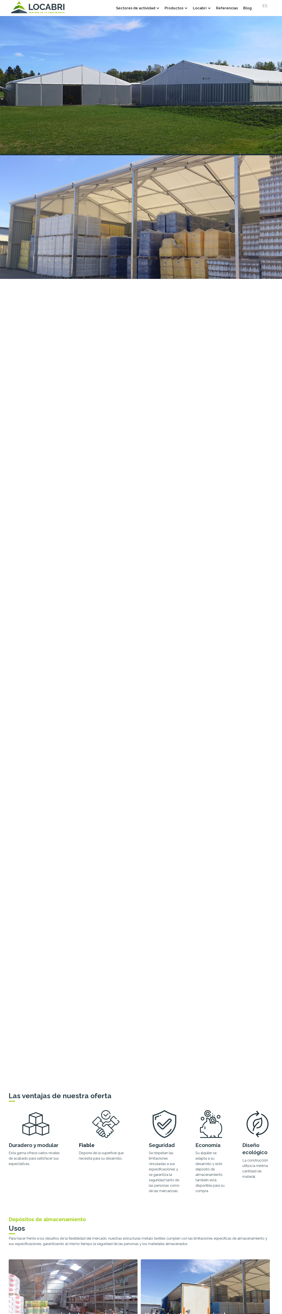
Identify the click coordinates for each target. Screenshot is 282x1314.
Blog (247, 8)
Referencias (227, 8)
